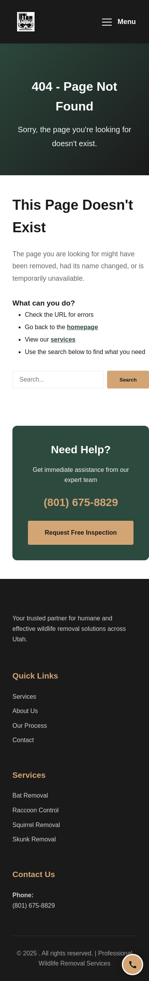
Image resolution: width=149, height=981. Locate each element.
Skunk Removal (34, 839)
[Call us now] (132, 964)
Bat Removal (30, 795)
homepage (82, 327)
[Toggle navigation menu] (119, 22)
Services (24, 696)
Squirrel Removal (36, 825)
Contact (23, 740)
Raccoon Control (35, 810)
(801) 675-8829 (80, 502)
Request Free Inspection (81, 532)
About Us (25, 711)
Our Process (29, 725)
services (62, 339)
